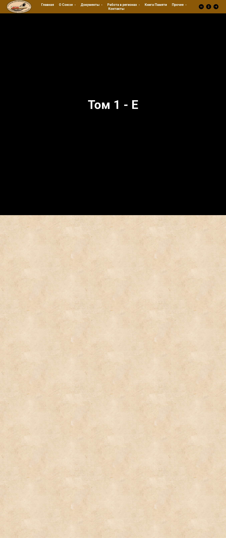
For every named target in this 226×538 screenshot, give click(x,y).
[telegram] (215, 6)
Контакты (116, 9)
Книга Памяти (156, 5)
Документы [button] (90, 5)
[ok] (208, 6)
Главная (47, 5)
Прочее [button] (178, 5)
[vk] (201, 6)
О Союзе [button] (66, 5)
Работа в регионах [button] (122, 5)
